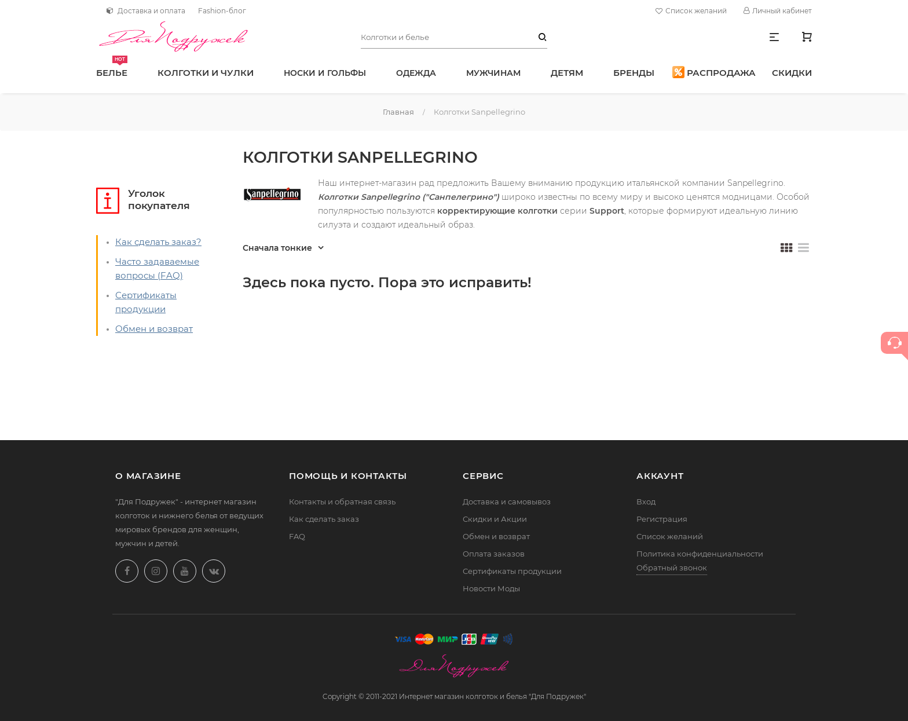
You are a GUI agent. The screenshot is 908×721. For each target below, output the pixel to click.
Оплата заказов (494, 553)
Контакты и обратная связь (342, 501)
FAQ (297, 536)
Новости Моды (491, 588)
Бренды (633, 72)
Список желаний (693, 11)
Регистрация (661, 519)
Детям (567, 72)
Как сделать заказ (324, 519)
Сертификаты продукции (512, 571)
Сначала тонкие (277, 248)
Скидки (792, 72)
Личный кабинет (778, 10)
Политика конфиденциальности (699, 553)
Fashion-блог (222, 10)
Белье (111, 67)
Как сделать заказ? (158, 241)
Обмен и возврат (154, 328)
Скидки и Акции (495, 519)
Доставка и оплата (146, 10)
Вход (646, 501)
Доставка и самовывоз (507, 501)
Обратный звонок (671, 567)
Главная (398, 111)
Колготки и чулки (206, 72)
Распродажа (714, 72)
